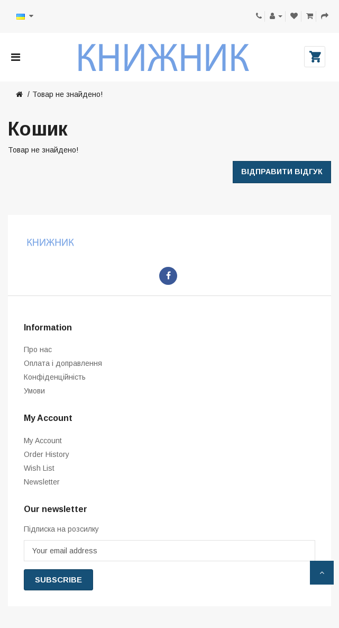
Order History (46, 454)
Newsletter (42, 482)
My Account (43, 440)
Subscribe (58, 579)
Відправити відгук (282, 171)
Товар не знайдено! (67, 94)
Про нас (38, 349)
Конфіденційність (55, 377)
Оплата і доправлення (63, 363)
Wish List (39, 468)
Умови (34, 391)
